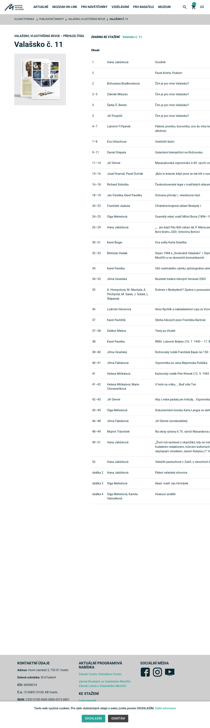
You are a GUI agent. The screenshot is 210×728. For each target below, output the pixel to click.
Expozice (88, 52)
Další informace (165, 708)
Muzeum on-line (64, 7)
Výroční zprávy (170, 42)
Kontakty (165, 103)
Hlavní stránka (24, 19)
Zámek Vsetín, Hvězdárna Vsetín (100, 674)
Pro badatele (143, 7)
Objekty (87, 42)
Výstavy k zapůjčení (174, 32)
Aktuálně (40, 7)
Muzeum (164, 7)
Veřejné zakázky (171, 83)
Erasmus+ (165, 62)
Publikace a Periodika (98, 32)
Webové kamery (93, 62)
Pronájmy (166, 73)
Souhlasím (93, 718)
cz (202, 7)
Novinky (39, 22)
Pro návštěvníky (94, 7)
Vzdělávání (120, 7)
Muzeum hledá (169, 93)
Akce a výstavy (93, 22)
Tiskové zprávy (45, 32)
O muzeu (164, 22)
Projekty (165, 52)
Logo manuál (87, 700)
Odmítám (118, 718)
